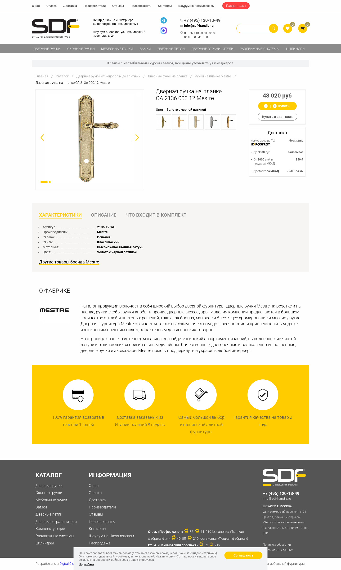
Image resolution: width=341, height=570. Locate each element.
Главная (42, 76)
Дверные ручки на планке (167, 76)
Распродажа (236, 6)
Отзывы (118, 6)
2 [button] (50, 182)
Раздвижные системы (259, 49)
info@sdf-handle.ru (197, 25)
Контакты (165, 6)
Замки (145, 49)
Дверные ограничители (212, 49)
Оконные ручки (81, 49)
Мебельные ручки (117, 49)
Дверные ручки (47, 49)
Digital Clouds (69, 564)
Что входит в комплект (156, 215)
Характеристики (60, 215)
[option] (89, 138)
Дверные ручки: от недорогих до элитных (108, 76)
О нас (36, 6)
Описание (103, 215)
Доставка (70, 6)
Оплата (51, 6)
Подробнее (86, 564)
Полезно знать (140, 6)
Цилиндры (295, 49)
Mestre (102, 232)
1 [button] (44, 182)
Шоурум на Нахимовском (196, 6)
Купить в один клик (277, 117)
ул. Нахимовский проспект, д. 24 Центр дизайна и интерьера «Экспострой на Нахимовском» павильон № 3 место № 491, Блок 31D (286, 519)
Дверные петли (171, 49)
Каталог (62, 76)
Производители (95, 6)
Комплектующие (50, 528)
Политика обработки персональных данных (278, 547)
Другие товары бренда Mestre (69, 262)
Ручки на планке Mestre (213, 76)
